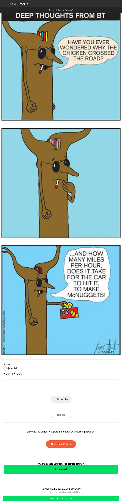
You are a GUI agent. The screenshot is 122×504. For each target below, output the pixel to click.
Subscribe (62, 399)
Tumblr (72, 388)
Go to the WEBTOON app (61, 498)
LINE (37, 388)
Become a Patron (61, 444)
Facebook (49, 388)
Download (61, 469)
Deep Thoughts (19, 3)
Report (61, 414)
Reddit (84, 388)
